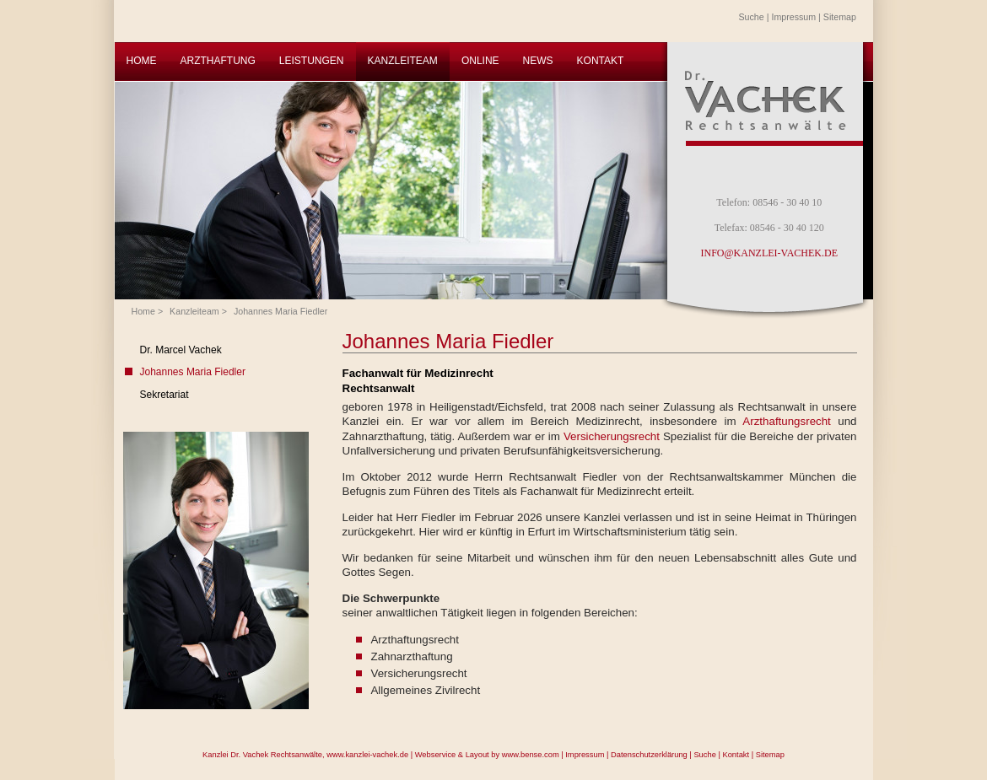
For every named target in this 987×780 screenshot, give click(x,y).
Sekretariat (164, 395)
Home (143, 311)
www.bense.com (530, 754)
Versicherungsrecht (613, 436)
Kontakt (735, 754)
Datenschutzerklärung (649, 754)
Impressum (793, 17)
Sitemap (839, 17)
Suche (751, 17)
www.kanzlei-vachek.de (367, 754)
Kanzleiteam (194, 311)
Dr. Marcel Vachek (181, 350)
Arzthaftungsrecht (790, 421)
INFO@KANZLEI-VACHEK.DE (769, 253)
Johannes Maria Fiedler (280, 311)
